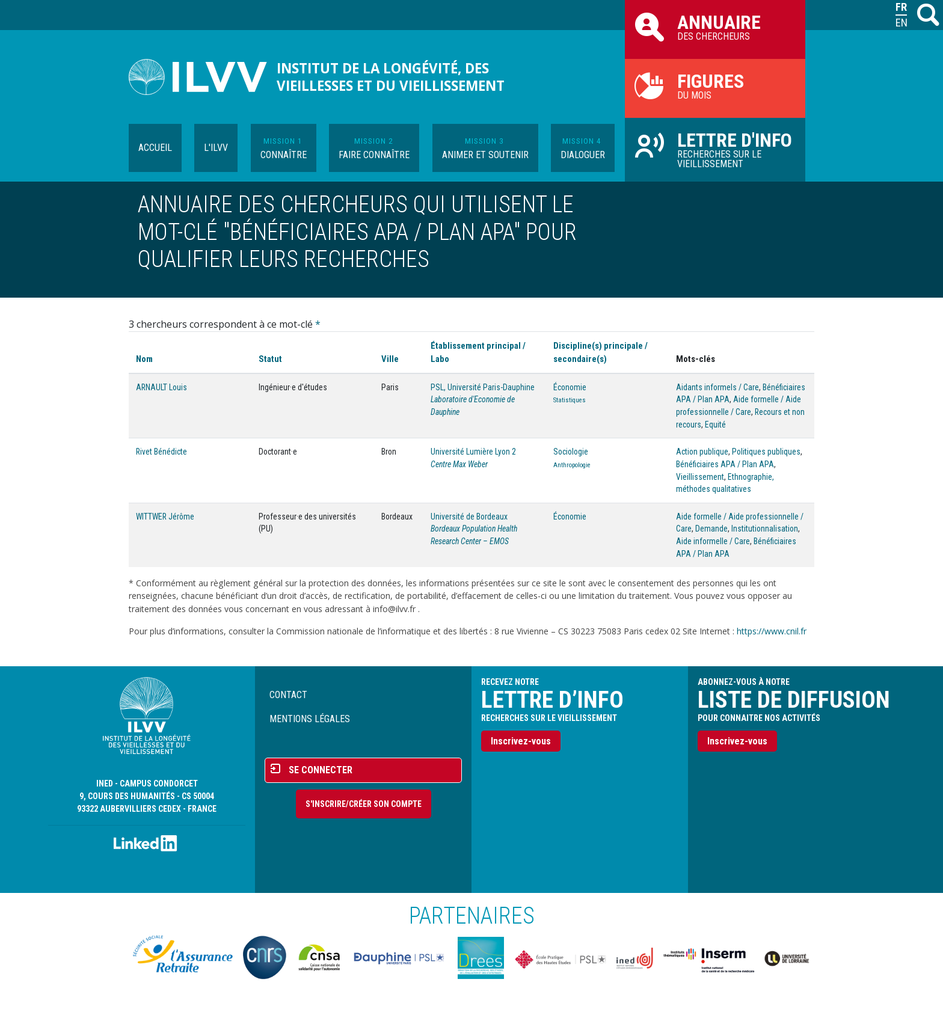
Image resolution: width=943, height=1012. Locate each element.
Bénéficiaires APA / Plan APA (725, 464)
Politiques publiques (766, 451)
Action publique (702, 451)
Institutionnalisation (764, 528)
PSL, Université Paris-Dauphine (483, 387)
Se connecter (320, 770)
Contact (288, 695)
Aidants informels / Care (717, 387)
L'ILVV (216, 147)
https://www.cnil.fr (771, 631)
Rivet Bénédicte (161, 451)
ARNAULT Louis (161, 387)
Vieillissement (700, 477)
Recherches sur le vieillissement (715, 149)
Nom (144, 359)
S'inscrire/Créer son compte (364, 804)
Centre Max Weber (459, 464)
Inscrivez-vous (521, 741)
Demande (711, 528)
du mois (715, 85)
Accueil (155, 147)
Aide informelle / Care (713, 541)
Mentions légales (309, 719)
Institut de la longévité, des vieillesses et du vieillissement (391, 77)
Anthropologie (572, 465)
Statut (270, 359)
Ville (390, 359)
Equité (715, 424)
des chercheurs (715, 26)
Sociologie (570, 451)
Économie (569, 387)
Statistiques (569, 400)
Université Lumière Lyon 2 (473, 451)
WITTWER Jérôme (165, 516)
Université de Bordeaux (469, 516)
